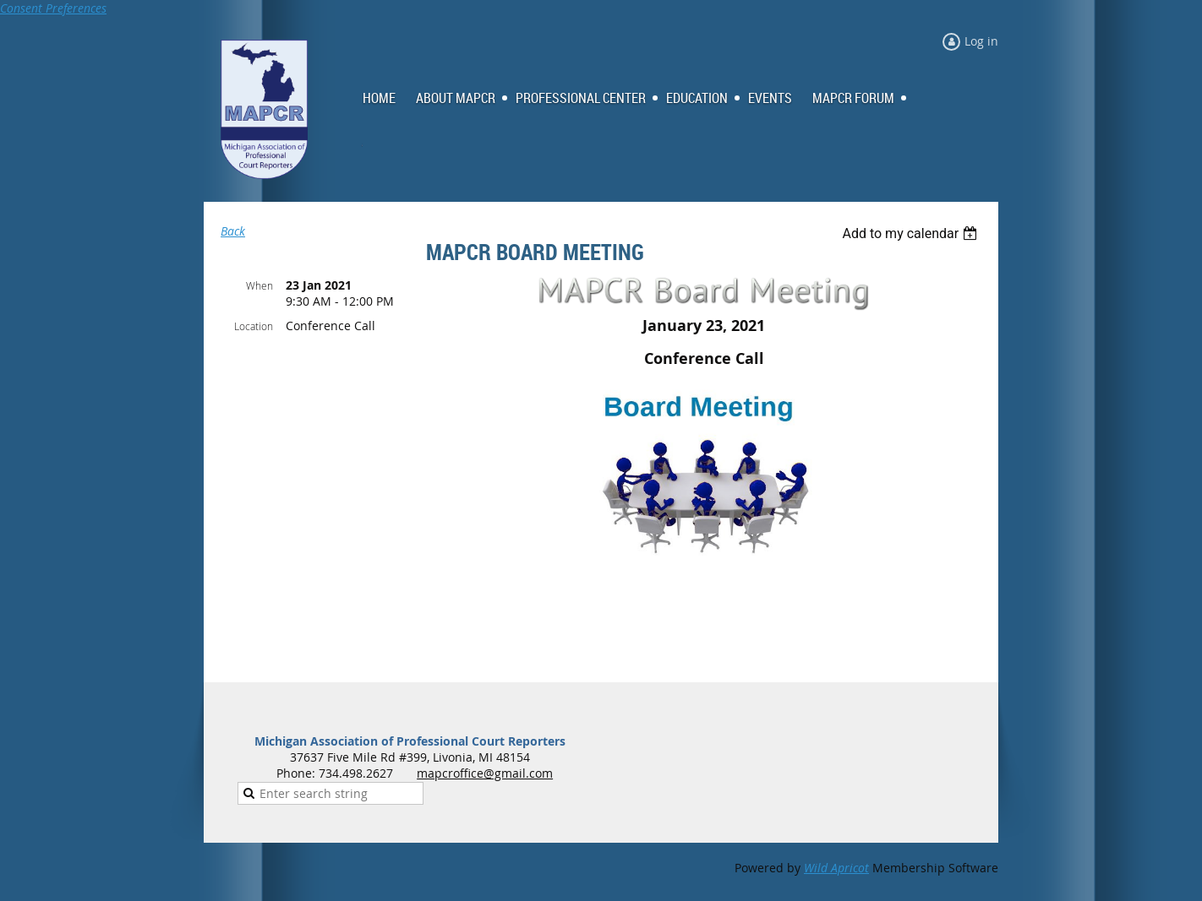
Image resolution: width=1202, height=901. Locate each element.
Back (233, 231)
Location (253, 326)
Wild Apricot (836, 868)
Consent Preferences (53, 8)
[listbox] (911, 233)
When (259, 285)
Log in (981, 41)
